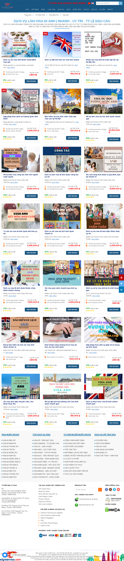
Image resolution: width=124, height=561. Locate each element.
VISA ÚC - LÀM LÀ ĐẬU (43, 446)
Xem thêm (11, 67)
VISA (27, 9)
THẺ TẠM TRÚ (71, 450)
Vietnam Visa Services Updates (52, 513)
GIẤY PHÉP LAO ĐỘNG (74, 446)
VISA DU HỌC (101, 446)
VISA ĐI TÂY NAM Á (10, 465)
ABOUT (110, 9)
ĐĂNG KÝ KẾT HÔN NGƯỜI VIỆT (78, 456)
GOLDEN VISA (101, 440)
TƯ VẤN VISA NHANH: (67, 3)
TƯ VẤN (102, 9)
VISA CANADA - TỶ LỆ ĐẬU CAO (46, 443)
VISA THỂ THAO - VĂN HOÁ (107, 456)
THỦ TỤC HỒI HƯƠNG (74, 474)
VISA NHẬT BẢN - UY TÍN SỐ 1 (46, 462)
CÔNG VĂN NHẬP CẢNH (74, 440)
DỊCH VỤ (61, 9)
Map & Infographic (47, 518)
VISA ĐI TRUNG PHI (11, 474)
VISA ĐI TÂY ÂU (9, 450)
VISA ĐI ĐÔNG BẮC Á (11, 459)
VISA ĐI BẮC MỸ (9, 440)
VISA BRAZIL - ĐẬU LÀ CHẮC (45, 471)
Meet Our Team (44, 491)
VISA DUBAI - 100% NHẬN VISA (46, 459)
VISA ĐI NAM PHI (10, 477)
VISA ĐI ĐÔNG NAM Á (11, 462)
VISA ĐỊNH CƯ (101, 453)
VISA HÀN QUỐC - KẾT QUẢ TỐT (47, 465)
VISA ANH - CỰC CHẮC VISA (45, 450)
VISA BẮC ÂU (54, 15)
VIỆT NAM (35, 9)
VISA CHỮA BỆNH (103, 443)
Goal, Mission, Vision (46, 496)
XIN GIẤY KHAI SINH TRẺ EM (76, 471)
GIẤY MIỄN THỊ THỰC (73, 465)
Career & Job (45, 525)
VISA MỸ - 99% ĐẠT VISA (43, 440)
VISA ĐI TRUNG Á (10, 468)
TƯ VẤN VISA (40, 15)
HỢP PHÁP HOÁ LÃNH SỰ (75, 462)
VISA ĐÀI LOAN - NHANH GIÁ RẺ (47, 468)
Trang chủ (27, 15)
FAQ (42, 520)
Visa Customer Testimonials (50, 515)
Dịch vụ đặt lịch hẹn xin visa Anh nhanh (62, 60)
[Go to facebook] (4, 555)
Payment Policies (45, 501)
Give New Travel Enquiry (49, 523)
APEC (43, 9)
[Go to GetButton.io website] (5, 559)
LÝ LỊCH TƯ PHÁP (72, 459)
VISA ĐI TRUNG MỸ (10, 446)
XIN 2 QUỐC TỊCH (72, 468)
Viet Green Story (44, 489)
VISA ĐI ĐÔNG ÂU (10, 453)
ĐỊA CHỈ (94, 9)
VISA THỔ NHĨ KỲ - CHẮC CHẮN (46, 477)
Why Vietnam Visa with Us (48, 494)
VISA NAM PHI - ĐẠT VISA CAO (46, 474)
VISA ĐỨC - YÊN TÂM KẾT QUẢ (46, 456)
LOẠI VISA (51, 9)
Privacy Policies (44, 499)
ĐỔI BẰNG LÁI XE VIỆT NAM (76, 453)
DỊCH (68, 9)
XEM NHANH (31, 81)
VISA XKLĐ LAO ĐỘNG (105, 450)
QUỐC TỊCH (77, 9)
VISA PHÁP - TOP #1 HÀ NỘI (45, 453)
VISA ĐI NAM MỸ (9, 443)
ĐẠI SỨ (86, 9)
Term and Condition (45, 504)
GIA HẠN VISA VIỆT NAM (75, 443)
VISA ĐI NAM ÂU (9, 456)
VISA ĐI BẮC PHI (9, 471)
